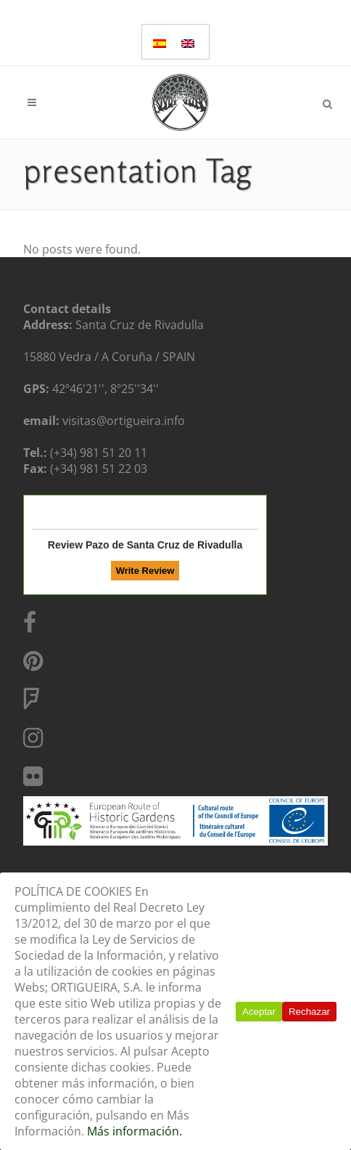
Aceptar (259, 1011)
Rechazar (309, 1011)
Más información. (134, 1131)
